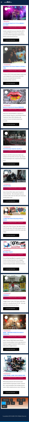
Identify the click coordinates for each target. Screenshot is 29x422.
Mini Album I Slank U (8, 252)
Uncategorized (7, 64)
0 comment (20, 27)
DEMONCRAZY (6, 295)
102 (19, 400)
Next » (4, 406)
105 (8, 403)
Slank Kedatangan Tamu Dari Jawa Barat (12, 148)
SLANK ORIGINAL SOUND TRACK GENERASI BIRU (14, 375)
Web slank (5, 27)
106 (13, 403)
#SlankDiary (6, 21)
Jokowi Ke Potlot (7, 186)
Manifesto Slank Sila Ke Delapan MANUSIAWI (13, 107)
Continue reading (11, 40)
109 (21, 403)
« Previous (5, 400)
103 (23, 400)
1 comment (20, 109)
